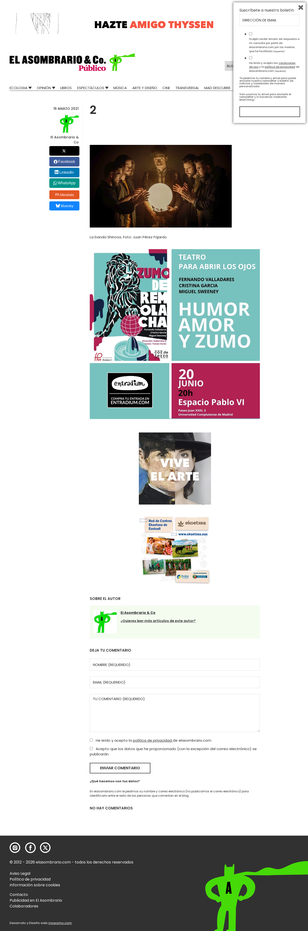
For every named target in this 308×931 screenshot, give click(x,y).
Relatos (243, 87)
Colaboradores (24, 906)
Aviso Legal (20, 873)
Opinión (44, 87)
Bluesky (64, 206)
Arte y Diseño (144, 87)
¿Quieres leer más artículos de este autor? (158, 620)
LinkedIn (66, 172)
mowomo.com (60, 923)
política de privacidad (153, 740)
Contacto (19, 894)
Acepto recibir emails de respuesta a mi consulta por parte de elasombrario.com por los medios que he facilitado (274, 850)
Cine (166, 87)
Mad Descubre (217, 87)
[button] (72, 62)
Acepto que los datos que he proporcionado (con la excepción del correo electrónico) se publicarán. (173, 751)
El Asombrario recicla (277, 87)
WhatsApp (67, 183)
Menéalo (64, 194)
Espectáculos (90, 87)
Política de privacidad (30, 879)
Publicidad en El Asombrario (36, 900)
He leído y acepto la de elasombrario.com (150, 740)
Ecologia (18, 87)
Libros (66, 87)
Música (120, 87)
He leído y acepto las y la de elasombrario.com (274, 872)
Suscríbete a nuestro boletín (266, 816)
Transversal (187, 87)
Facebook (66, 162)
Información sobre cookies (35, 885)
